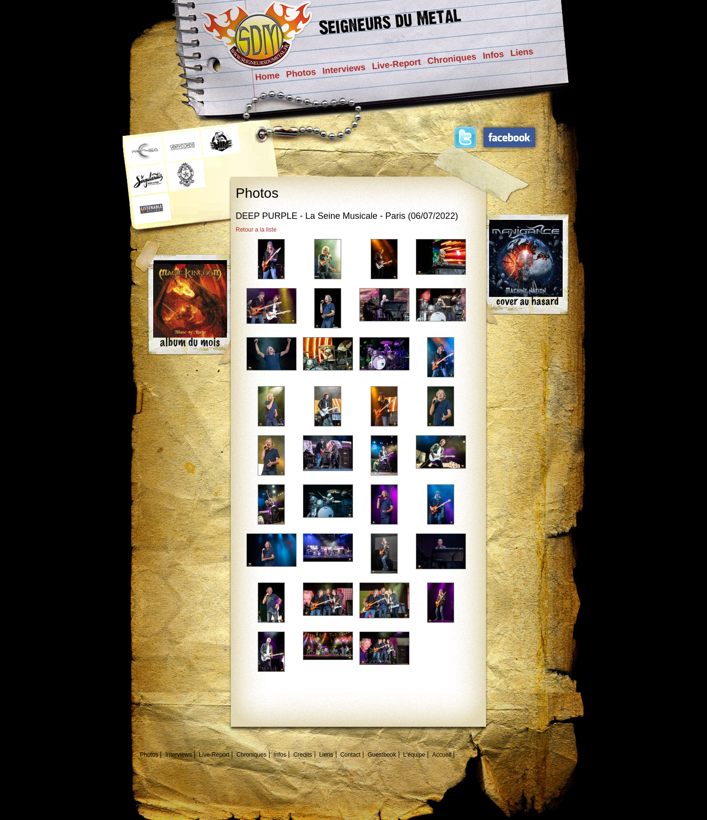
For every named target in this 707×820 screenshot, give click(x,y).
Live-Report (396, 64)
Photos (301, 73)
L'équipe (414, 754)
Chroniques (452, 59)
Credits (303, 754)
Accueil (441, 754)
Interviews (344, 69)
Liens (522, 52)
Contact (350, 754)
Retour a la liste (256, 229)
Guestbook (382, 754)
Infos (493, 55)
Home (267, 76)
